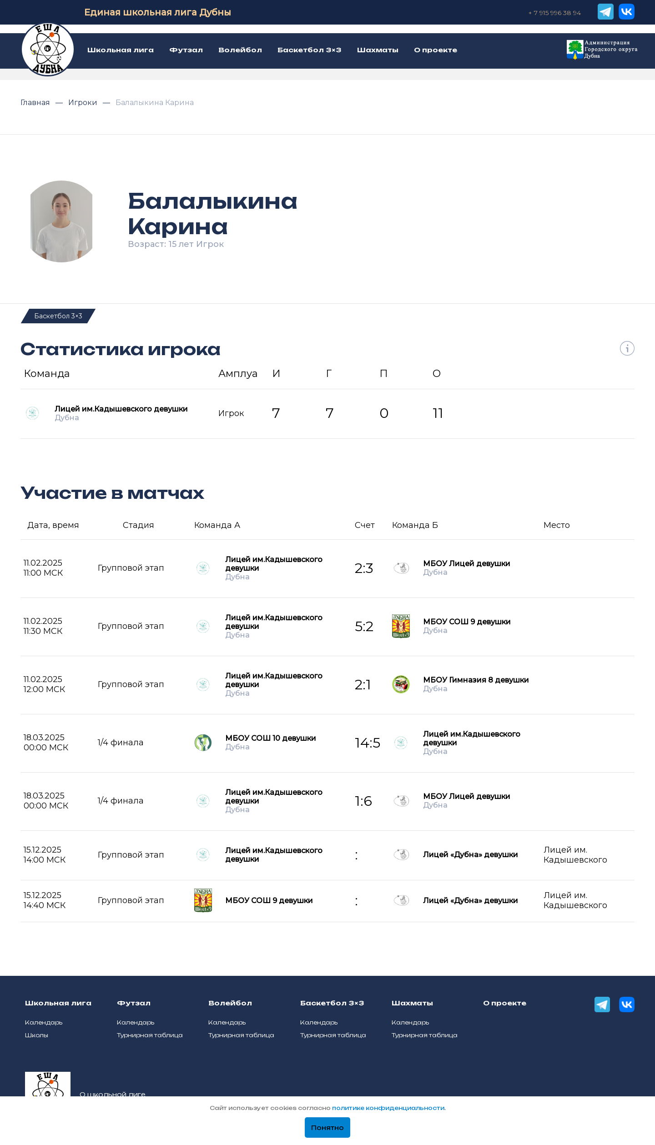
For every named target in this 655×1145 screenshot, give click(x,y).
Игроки (83, 102)
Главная (36, 102)
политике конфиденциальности (388, 1108)
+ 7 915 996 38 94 (554, 13)
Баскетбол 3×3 (58, 316)
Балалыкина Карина (155, 102)
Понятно (327, 1127)
